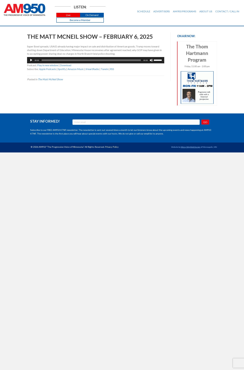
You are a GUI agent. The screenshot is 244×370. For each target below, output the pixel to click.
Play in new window (47, 65)
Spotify (62, 68)
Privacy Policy (112, 147)
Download (65, 65)
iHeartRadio (92, 68)
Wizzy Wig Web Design (190, 147)
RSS (112, 68)
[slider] (91, 60)
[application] (95, 60)
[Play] (31, 60)
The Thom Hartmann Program (197, 74)
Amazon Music (76, 68)
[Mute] (151, 60)
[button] (68, 15)
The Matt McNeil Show (50, 79)
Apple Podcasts (47, 68)
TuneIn (104, 68)
